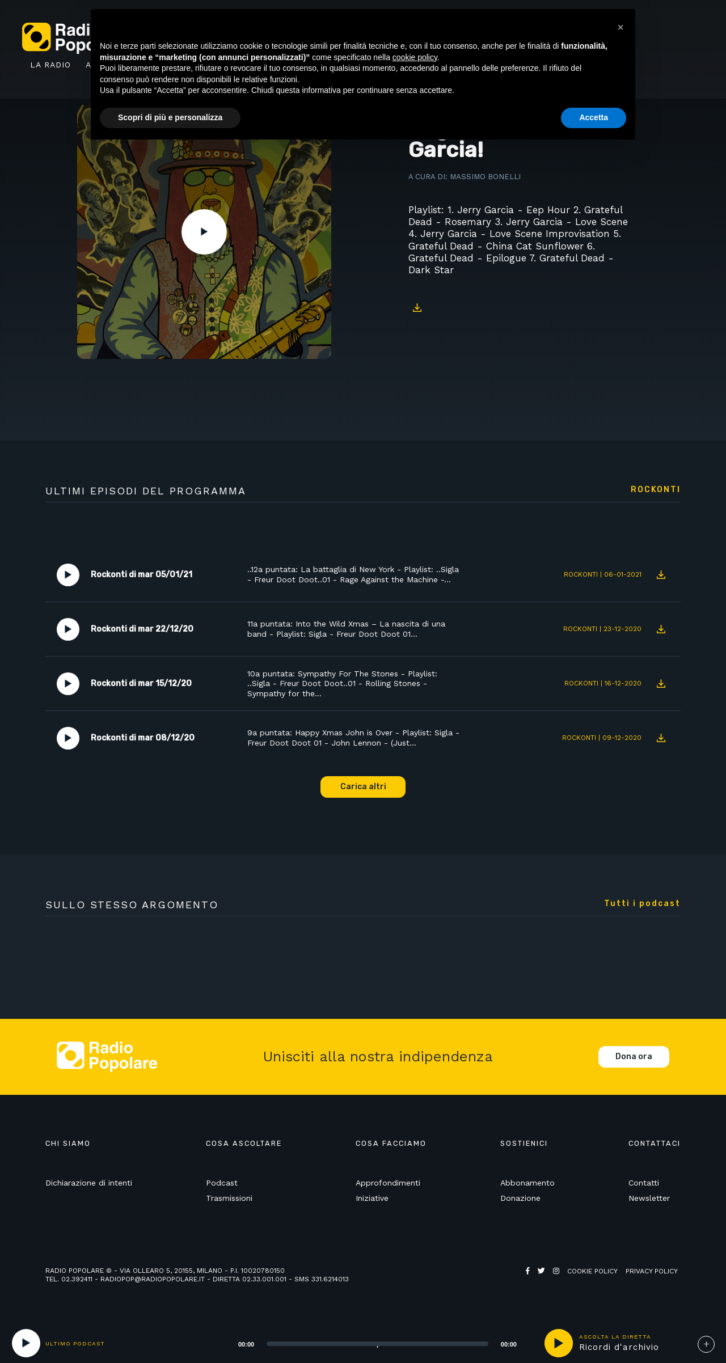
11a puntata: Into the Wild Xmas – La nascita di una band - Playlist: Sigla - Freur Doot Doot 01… (346, 628)
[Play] (26, 1343)
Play (204, 232)
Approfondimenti (388, 1182)
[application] (363, 1343)
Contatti (643, 1182)
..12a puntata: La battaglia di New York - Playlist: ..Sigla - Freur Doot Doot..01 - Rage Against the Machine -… (353, 574)
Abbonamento (527, 1182)
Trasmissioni (229, 1198)
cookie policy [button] (414, 57)
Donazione (520, 1198)
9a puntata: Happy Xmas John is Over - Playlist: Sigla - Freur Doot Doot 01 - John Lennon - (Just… (353, 737)
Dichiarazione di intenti (88, 1182)
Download (416, 307)
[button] (620, 27)
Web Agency (548, 1280)
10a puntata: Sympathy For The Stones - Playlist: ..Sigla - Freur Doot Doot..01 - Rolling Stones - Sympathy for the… (342, 683)
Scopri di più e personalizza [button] (170, 117)
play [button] (558, 1343)
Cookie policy (592, 1271)
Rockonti (656, 490)
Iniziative (372, 1198)
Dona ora (633, 1056)
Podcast (222, 1182)
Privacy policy (652, 1271)
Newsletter (649, 1198)
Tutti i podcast (642, 904)
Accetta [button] (593, 117)
